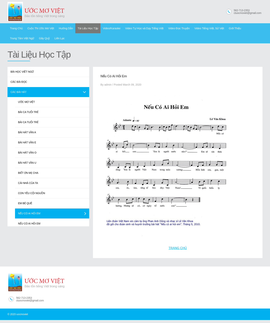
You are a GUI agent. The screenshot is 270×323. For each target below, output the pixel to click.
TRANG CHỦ (178, 251)
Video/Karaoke (102, 28)
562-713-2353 (242, 10)
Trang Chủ (15, 28)
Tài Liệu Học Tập (81, 28)
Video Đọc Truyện (164, 28)
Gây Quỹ (14, 40)
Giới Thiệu (216, 28)
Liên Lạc (28, 40)
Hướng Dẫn (60, 28)
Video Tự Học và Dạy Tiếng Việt (133, 28)
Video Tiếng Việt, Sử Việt (192, 28)
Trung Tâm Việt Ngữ (237, 28)
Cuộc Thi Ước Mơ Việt (37, 28)
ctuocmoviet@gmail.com (247, 13)
